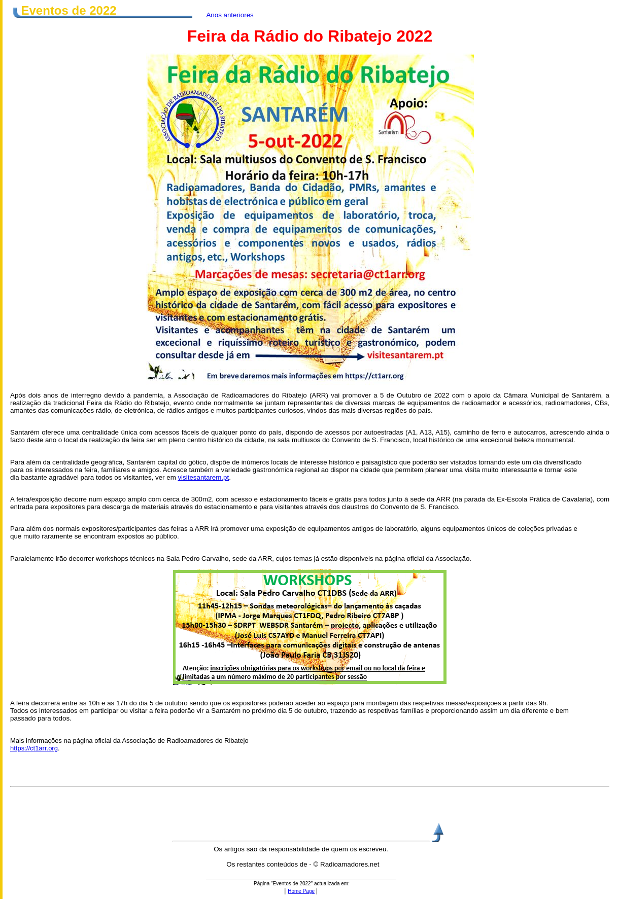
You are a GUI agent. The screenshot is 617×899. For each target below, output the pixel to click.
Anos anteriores (229, 15)
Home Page (301, 891)
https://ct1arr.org (34, 748)
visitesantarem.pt (203, 477)
